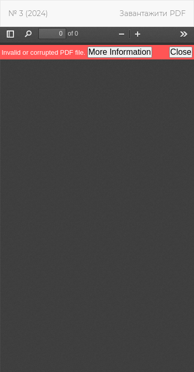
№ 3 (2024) (28, 13)
